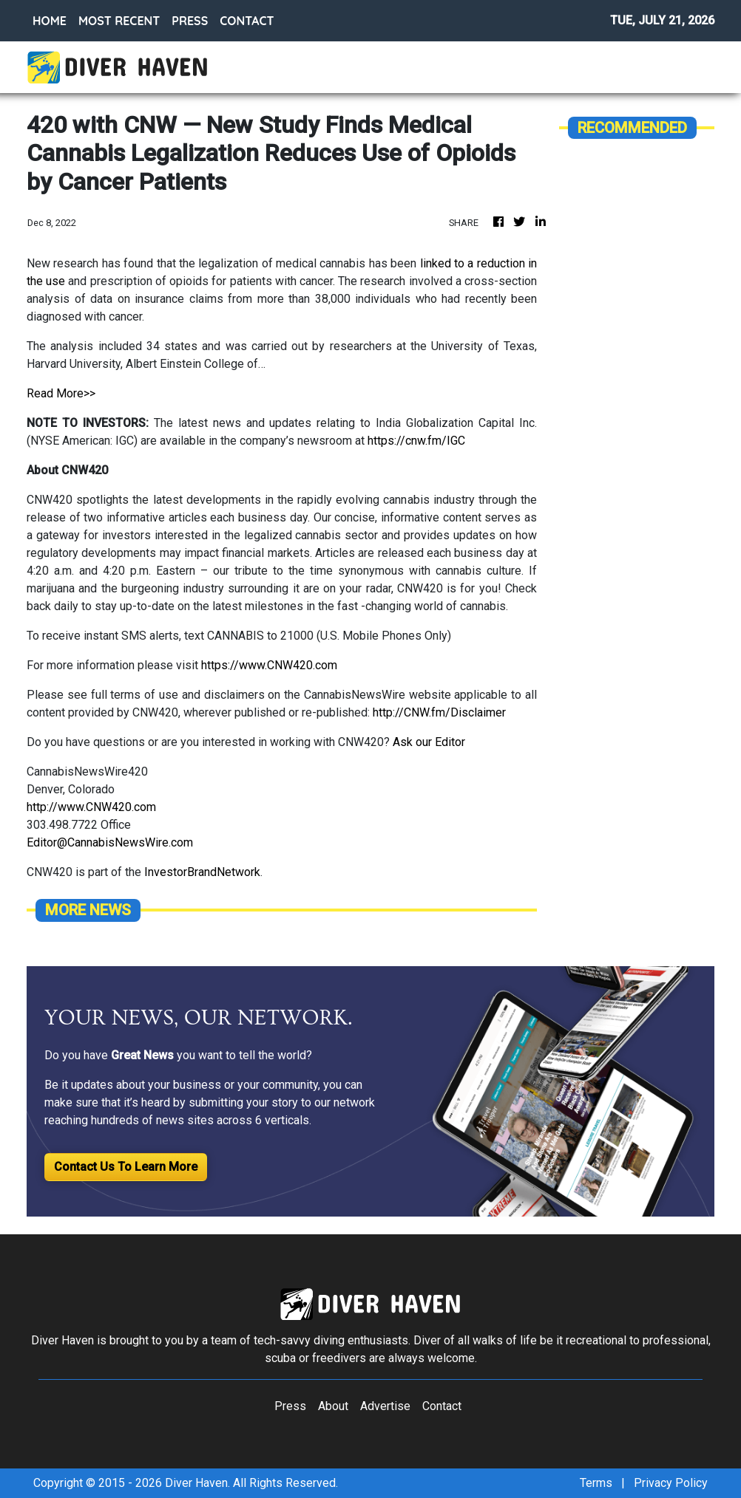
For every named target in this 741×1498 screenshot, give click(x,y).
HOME (50, 20)
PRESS (190, 20)
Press (290, 1406)
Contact (441, 1406)
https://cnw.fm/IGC (416, 441)
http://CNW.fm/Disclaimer (439, 712)
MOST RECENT (119, 20)
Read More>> (61, 393)
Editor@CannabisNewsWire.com (110, 842)
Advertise (385, 1406)
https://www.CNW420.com (269, 665)
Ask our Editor (429, 742)
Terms (596, 1483)
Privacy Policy (671, 1483)
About (333, 1406)
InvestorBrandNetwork (202, 872)
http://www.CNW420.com (91, 807)
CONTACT (247, 20)
